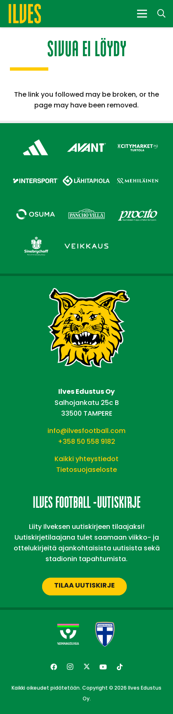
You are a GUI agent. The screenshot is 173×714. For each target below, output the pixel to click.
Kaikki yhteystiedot (86, 459)
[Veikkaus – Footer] (86, 237)
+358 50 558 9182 (86, 441)
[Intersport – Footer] (35, 171)
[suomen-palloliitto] (104, 634)
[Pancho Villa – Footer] (86, 205)
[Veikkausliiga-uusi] (68, 634)
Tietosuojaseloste (86, 469)
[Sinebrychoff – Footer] (35, 237)
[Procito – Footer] (137, 205)
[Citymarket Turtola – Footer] (137, 138)
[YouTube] (103, 667)
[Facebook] (53, 667)
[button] (161, 13)
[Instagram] (70, 667)
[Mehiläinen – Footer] (137, 171)
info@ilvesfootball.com (86, 431)
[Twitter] (86, 667)
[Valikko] (142, 13)
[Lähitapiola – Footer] (86, 170)
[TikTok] (119, 667)
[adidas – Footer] (35, 138)
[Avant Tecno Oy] (86, 138)
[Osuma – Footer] (35, 205)
